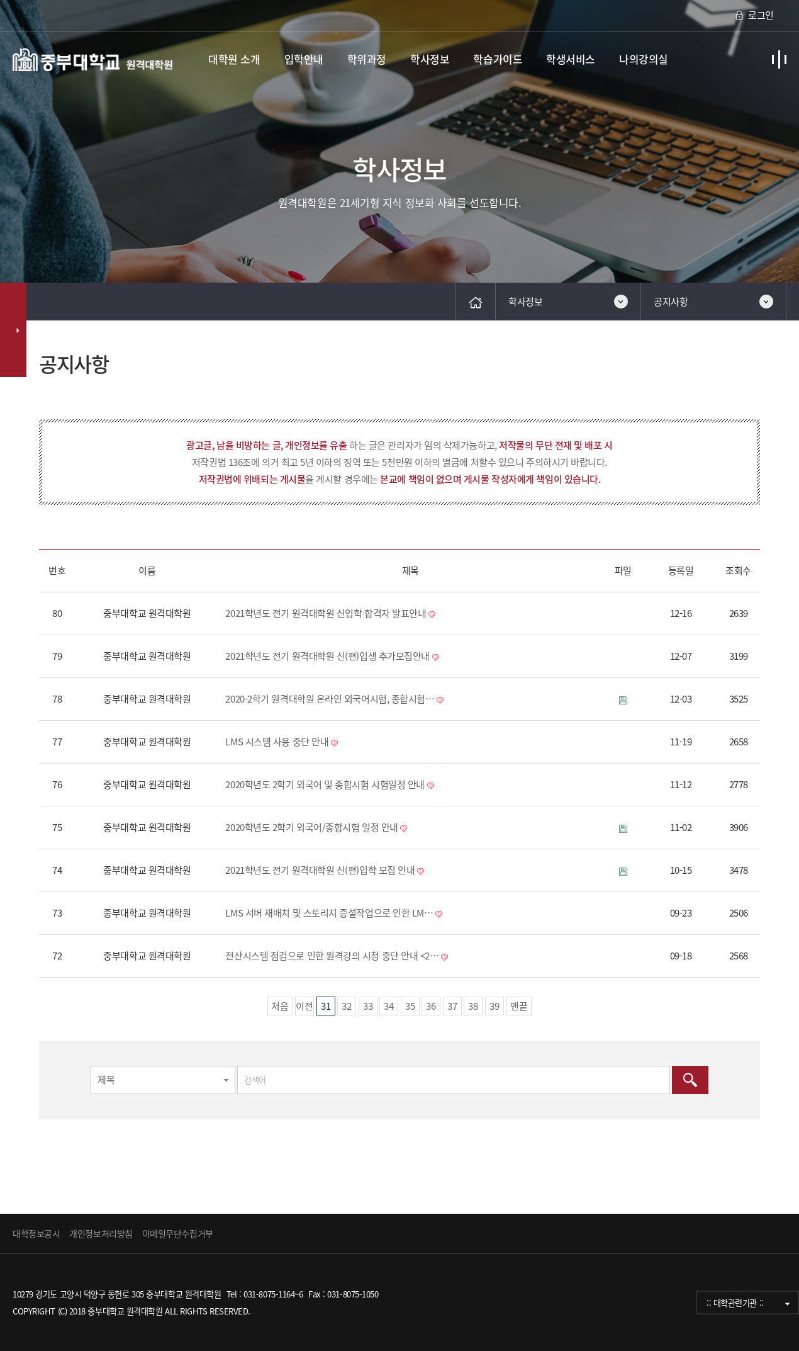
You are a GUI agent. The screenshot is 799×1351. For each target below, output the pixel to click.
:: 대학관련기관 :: (735, 1303)
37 (450, 1005)
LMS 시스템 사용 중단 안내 (276, 742)
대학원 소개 (234, 59)
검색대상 (39, 320)
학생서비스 (570, 59)
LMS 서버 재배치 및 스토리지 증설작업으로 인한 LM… (329, 913)
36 (429, 1005)
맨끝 (519, 1006)
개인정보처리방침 (100, 1233)
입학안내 (303, 59)
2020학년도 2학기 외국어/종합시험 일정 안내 (311, 827)
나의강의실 (643, 59)
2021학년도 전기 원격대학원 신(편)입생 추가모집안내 (327, 656)
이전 (304, 1006)
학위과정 (366, 59)
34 (386, 1005)
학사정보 (429, 59)
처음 (280, 1006)
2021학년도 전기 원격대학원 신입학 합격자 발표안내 (325, 613)
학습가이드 (497, 59)
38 (471, 1005)
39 (492, 1005)
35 (408, 1005)
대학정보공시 (36, 1233)
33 (366, 1005)
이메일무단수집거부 (177, 1233)
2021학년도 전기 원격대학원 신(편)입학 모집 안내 (320, 870)
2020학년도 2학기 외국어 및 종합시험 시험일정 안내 (325, 784)
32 (344, 1005)
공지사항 (671, 301)
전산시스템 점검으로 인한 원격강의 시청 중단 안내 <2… (332, 956)
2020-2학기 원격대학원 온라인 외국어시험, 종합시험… (329, 699)
